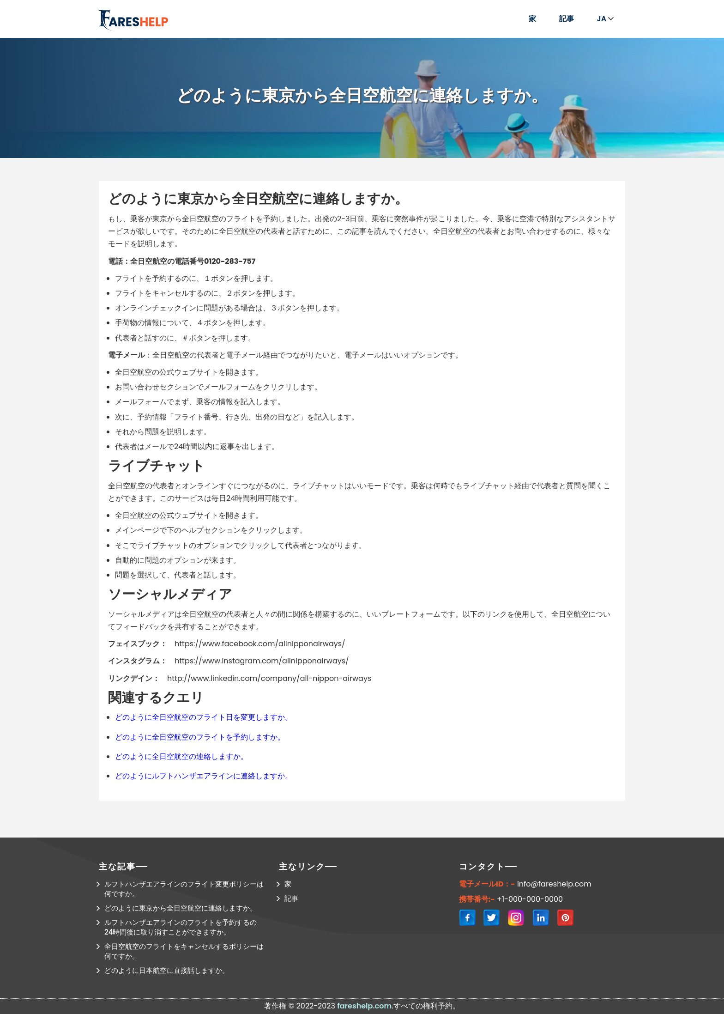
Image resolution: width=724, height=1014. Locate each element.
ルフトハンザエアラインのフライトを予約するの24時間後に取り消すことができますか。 (180, 927)
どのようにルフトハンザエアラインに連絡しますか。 (203, 776)
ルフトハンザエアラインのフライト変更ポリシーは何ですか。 (184, 889)
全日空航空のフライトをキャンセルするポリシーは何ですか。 (184, 951)
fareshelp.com (364, 1006)
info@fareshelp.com (554, 884)
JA (605, 18)
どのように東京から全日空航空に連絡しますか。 (180, 908)
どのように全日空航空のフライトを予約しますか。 (200, 737)
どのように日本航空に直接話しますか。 (166, 970)
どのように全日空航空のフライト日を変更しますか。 (203, 717)
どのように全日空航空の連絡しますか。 (181, 756)
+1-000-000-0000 (530, 899)
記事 (566, 18)
